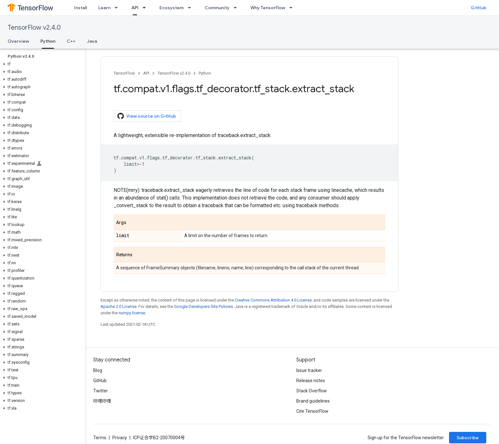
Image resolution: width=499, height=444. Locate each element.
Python (205, 73)
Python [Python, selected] (47, 41)
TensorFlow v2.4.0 (34, 28)
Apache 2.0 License (119, 306)
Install (80, 8)
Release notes (310, 380)
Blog (97, 370)
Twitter (100, 390)
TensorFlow (124, 73)
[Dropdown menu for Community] (237, 7)
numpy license (132, 312)
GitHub (478, 8)
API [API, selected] (134, 8)
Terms (99, 437)
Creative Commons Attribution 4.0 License (273, 300)
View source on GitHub (146, 116)
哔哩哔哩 (102, 401)
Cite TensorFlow (312, 411)
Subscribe (468, 437)
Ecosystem (171, 8)
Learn (104, 8)
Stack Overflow (311, 390)
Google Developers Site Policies (203, 306)
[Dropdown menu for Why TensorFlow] (292, 7)
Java (92, 41)
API (146, 73)
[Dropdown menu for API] (146, 7)
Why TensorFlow (267, 8)
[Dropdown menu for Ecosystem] (191, 7)
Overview (18, 41)
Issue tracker (309, 370)
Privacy (119, 437)
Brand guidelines (313, 401)
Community (217, 8)
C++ (71, 41)
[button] (41, 64)
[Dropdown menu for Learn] (118, 7)
